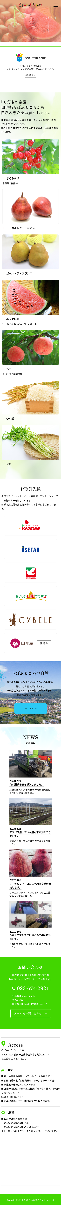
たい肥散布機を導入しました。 (26, 784)
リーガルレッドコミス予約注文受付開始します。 (30, 885)
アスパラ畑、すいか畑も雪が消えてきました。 (30, 834)
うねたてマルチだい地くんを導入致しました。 (30, 937)
